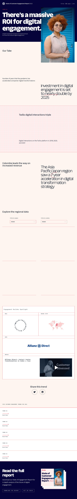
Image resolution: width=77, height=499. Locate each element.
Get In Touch (28, 490)
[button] (73, 3)
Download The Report (11, 490)
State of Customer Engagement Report (17, 3)
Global (13, 221)
